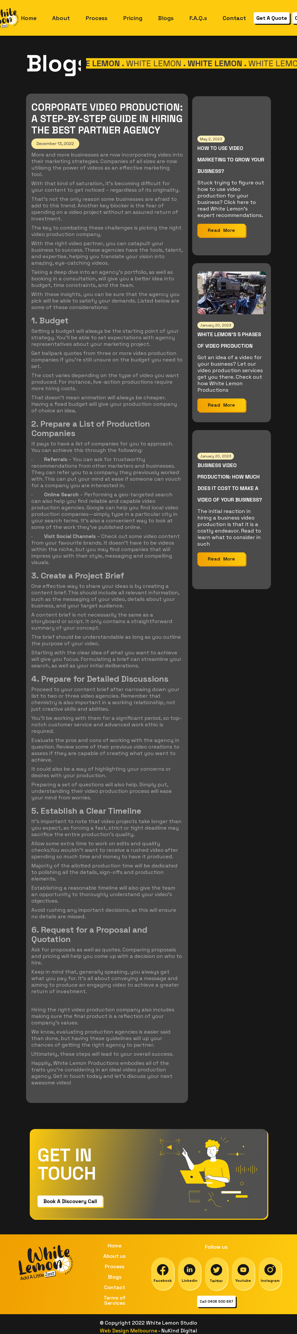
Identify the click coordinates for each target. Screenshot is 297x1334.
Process (96, 18)
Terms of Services (114, 1300)
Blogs (166, 18)
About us (114, 1256)
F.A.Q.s (198, 18)
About (61, 18)
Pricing (132, 18)
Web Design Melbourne (129, 1330)
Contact (114, 1287)
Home (29, 18)
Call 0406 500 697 (216, 1301)
